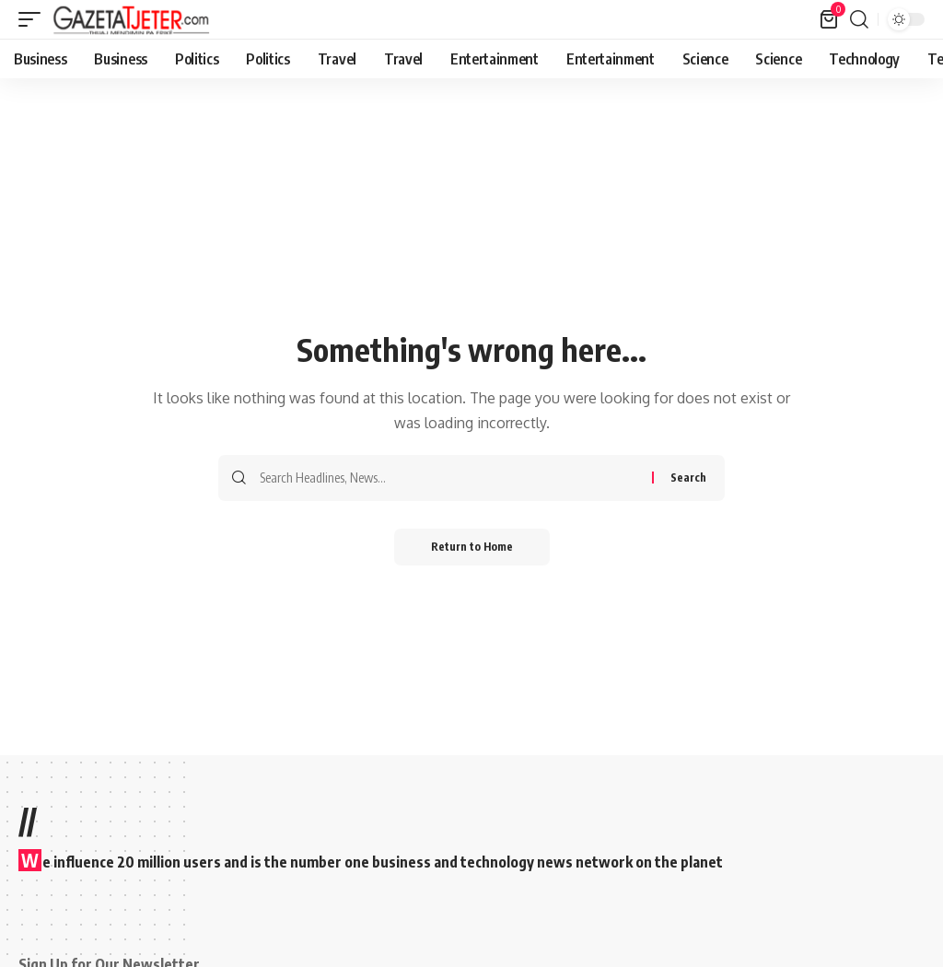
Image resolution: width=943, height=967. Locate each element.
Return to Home (472, 546)
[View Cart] (830, 19)
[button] (34, 19)
